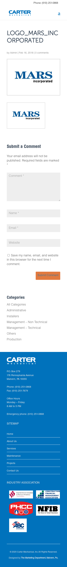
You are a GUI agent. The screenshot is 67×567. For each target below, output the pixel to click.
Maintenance (14, 456)
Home (10, 434)
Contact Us (13, 471)
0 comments (42, 53)
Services (11, 449)
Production (14, 339)
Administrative (16, 310)
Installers (13, 316)
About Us (12, 441)
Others (11, 333)
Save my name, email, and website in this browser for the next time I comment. (32, 260)
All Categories (16, 304)
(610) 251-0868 (50, 3)
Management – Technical (24, 328)
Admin (13, 53)
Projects (11, 463)
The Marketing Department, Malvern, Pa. (39, 558)
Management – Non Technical (27, 322)
